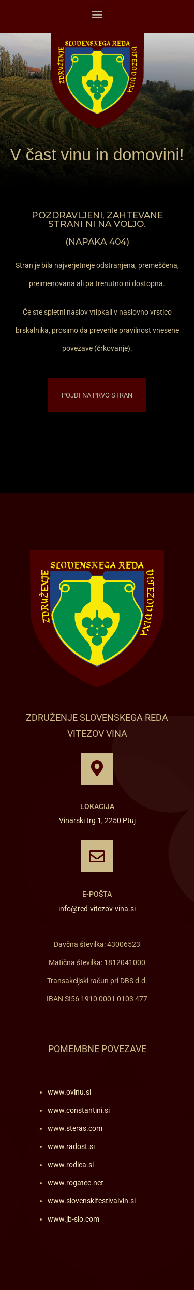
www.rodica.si (71, 1164)
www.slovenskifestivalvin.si (92, 1201)
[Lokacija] (97, 769)
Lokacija (97, 806)
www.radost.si (71, 1146)
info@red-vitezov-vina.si (97, 908)
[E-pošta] (97, 856)
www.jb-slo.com (73, 1219)
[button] (97, 13)
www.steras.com (75, 1128)
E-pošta (97, 894)
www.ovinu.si (69, 1092)
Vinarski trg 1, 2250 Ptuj (97, 820)
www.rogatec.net (75, 1183)
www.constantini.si (79, 1110)
